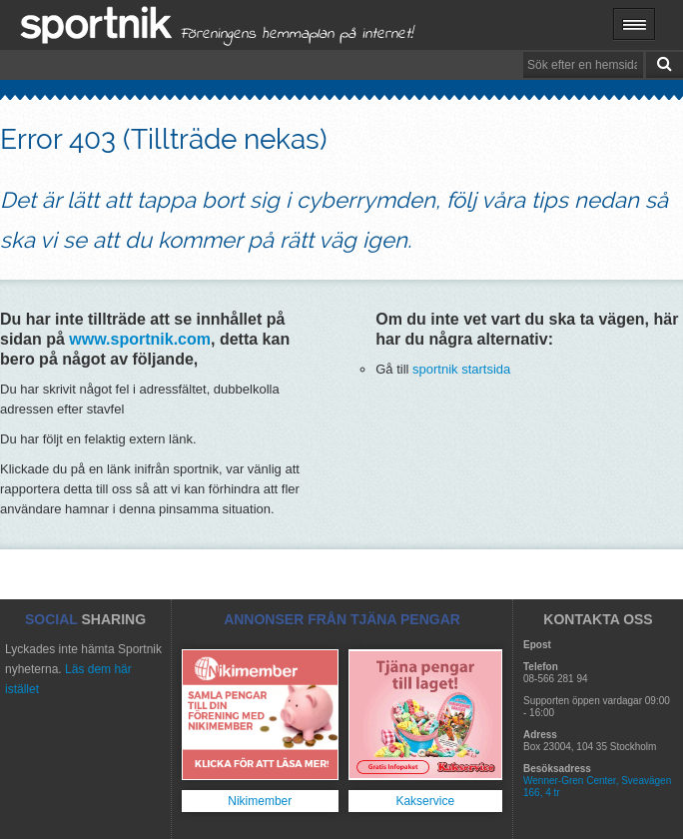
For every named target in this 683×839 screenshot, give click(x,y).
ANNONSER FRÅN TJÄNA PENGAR (342, 619)
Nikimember (260, 801)
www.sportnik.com (140, 339)
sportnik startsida (461, 369)
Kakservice (424, 801)
